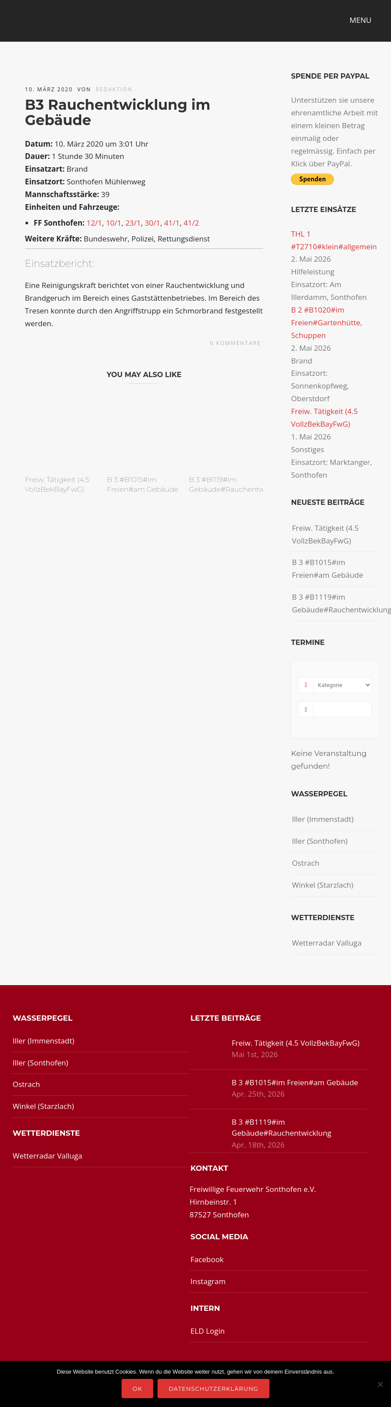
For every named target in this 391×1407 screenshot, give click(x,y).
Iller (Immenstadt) (323, 819)
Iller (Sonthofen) (320, 841)
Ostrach (305, 863)
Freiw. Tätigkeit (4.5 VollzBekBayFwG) (325, 534)
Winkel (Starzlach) (322, 885)
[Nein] (380, 1384)
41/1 (171, 223)
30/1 (152, 223)
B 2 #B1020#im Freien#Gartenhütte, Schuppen (326, 322)
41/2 (191, 223)
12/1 (94, 223)
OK (137, 1388)
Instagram (208, 1281)
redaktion (114, 89)
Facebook (207, 1259)
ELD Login (207, 1331)
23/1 (133, 223)
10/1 (113, 223)
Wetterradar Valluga (327, 943)
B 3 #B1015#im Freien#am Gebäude (327, 568)
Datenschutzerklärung (213, 1388)
